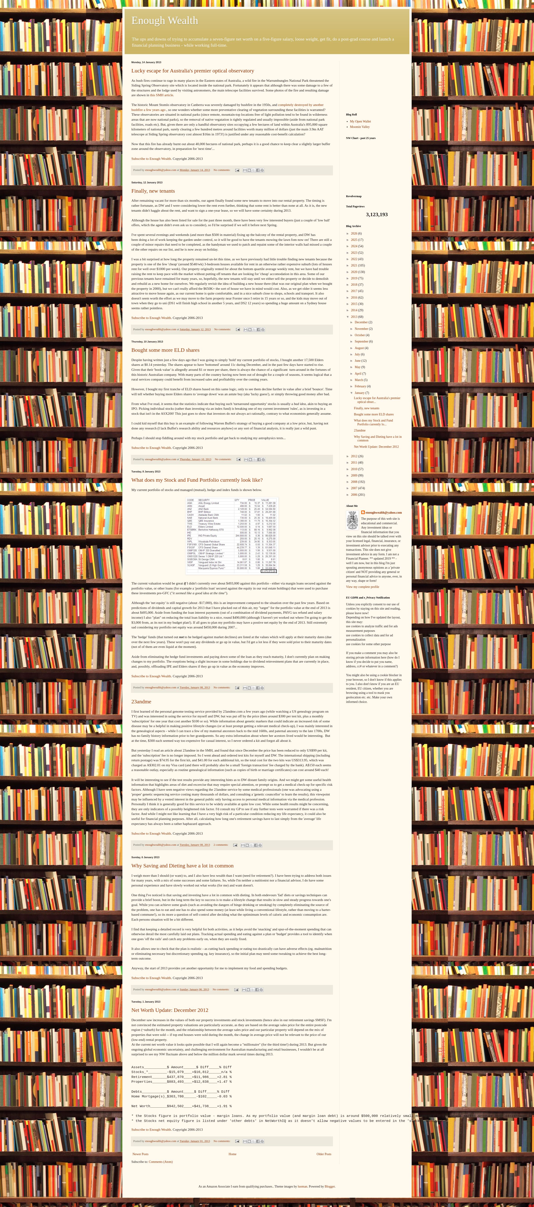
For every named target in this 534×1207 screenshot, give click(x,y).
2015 (354, 304)
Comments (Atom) (161, 1162)
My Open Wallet (360, 121)
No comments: (222, 170)
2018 (354, 284)
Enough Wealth (164, 20)
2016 (354, 297)
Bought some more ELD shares (165, 350)
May (358, 367)
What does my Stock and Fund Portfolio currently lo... (373, 422)
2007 (354, 488)
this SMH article (161, 95)
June (358, 360)
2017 (354, 291)
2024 (354, 246)
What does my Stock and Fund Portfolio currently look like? (197, 480)
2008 (354, 482)
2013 (354, 317)
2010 (354, 469)
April (358, 373)
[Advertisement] (374, 83)
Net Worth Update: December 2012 (169, 1010)
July (358, 354)
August (360, 348)
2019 (354, 278)
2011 (354, 462)
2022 (354, 259)
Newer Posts (140, 1154)
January (360, 393)
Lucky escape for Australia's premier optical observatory (192, 71)
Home (232, 1154)
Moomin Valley (360, 127)
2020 (354, 272)
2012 (354, 456)
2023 (354, 252)
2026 (354, 233)
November (362, 328)
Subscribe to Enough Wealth (151, 158)
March (359, 380)
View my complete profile (362, 587)
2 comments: (221, 844)
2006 (354, 494)
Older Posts (324, 1154)
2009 (354, 475)
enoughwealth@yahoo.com (384, 512)
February (361, 386)
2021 (354, 265)
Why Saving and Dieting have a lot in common (182, 866)
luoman (302, 1186)
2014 (354, 310)
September (362, 341)
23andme (141, 701)
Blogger (330, 1186)
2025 (354, 240)
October (360, 335)
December (361, 322)
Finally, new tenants (153, 191)
